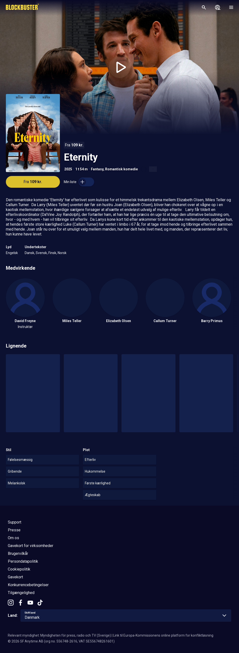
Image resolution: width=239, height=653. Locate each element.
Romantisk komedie (121, 169)
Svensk (41, 253)
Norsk (62, 253)
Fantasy (97, 169)
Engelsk (12, 253)
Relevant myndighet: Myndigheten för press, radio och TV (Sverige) (59, 635)
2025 (68, 169)
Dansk (29, 253)
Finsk (52, 253)
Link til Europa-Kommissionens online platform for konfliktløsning (163, 635)
